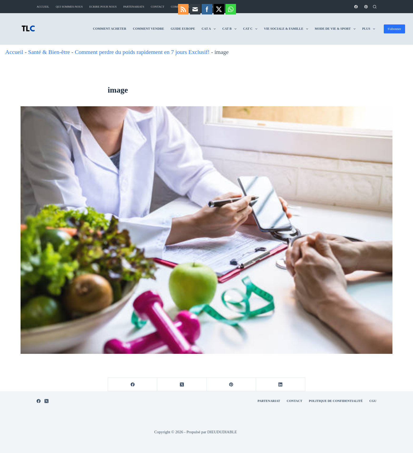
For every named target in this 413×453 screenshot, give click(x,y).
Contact (157, 6)
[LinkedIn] (280, 384)
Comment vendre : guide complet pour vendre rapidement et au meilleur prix (268, 6)
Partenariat (269, 401)
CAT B (194, 29)
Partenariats (133, 6)
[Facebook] (356, 6)
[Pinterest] (366, 6)
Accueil (43, 6)
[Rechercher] (374, 6)
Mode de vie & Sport (300, 29)
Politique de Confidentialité (336, 401)
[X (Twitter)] (181, 384)
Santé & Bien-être (49, 52)
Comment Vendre (113, 29)
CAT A (174, 29)
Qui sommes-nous (69, 6)
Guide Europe (147, 29)
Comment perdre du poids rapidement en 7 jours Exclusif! (142, 52)
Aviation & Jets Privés (349, 29)
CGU (372, 401)
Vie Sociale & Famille (251, 29)
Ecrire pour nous (103, 6)
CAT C (215, 29)
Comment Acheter (74, 29)
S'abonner (394, 29)
